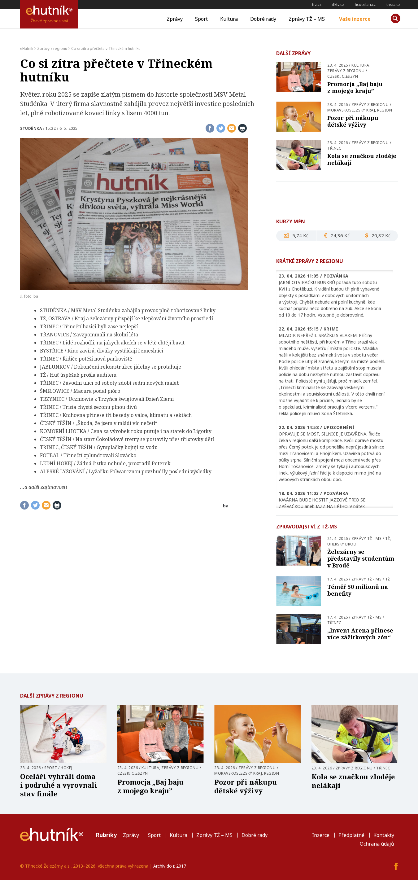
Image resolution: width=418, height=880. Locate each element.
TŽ (387, 538)
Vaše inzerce (355, 18)
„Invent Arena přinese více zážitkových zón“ (360, 634)
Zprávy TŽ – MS (307, 18)
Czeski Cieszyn (342, 76)
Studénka (31, 128)
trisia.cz (393, 4)
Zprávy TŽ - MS (366, 538)
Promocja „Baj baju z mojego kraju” (355, 87)
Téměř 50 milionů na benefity (357, 590)
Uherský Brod (341, 544)
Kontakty (383, 835)
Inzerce (320, 835)
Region (384, 110)
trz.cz (316, 4)
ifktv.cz (338, 4)
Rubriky (106, 835)
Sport (201, 18)
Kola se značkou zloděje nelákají (361, 159)
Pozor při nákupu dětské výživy (352, 121)
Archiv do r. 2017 (169, 866)
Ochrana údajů (377, 843)
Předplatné (351, 835)
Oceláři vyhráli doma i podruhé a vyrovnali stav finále (58, 785)
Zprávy (175, 18)
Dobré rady (263, 18)
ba (226, 506)
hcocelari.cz (365, 4)
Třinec (334, 148)
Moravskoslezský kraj (351, 110)
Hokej (66, 767)
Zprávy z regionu (345, 70)
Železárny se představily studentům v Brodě (360, 558)
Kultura (229, 18)
